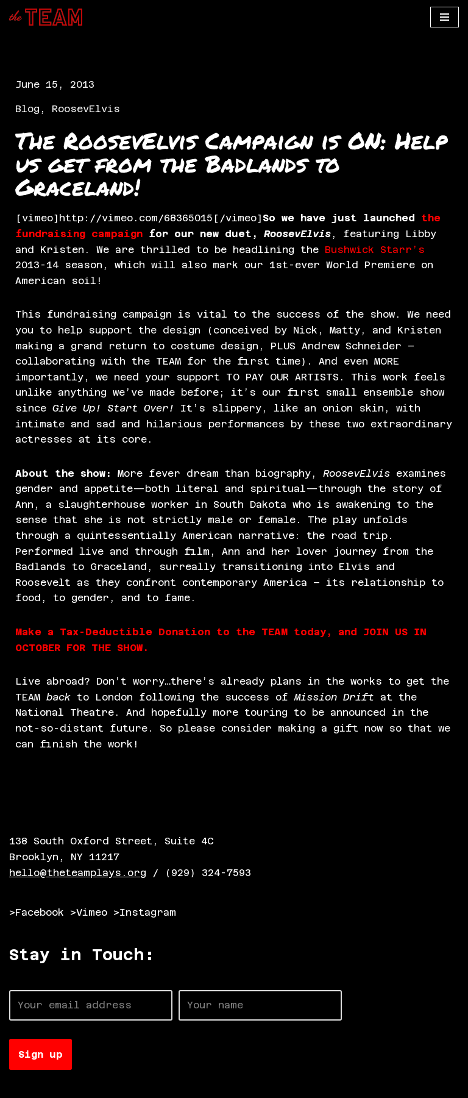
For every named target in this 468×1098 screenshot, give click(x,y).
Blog (27, 109)
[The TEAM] (45, 17)
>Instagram (144, 912)
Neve (21, 1085)
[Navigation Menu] (444, 17)
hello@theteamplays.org (77, 873)
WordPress (149, 1085)
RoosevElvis (86, 109)
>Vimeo (88, 912)
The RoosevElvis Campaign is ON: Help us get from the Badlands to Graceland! (231, 163)
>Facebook (36, 912)
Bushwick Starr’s (375, 249)
